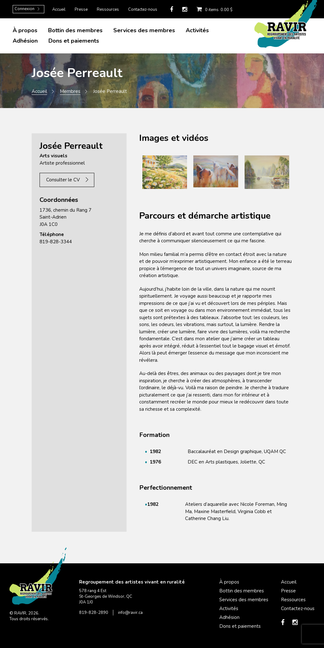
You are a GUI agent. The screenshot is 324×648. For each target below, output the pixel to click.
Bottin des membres (75, 30)
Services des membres (144, 30)
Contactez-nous (142, 9)
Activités (197, 30)
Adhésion (25, 41)
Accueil (58, 9)
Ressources (108, 9)
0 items (213, 9)
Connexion (24, 9)
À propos (25, 30)
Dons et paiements (73, 41)
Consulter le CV (63, 180)
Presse (81, 9)
